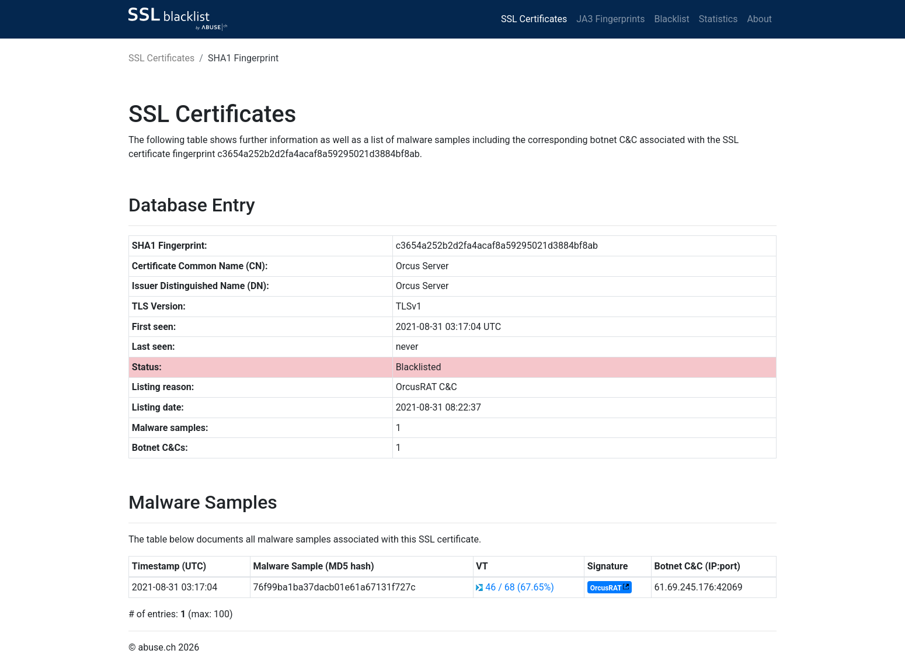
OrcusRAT (606, 588)
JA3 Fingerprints (610, 19)
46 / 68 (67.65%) (519, 587)
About (759, 19)
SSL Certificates (534, 19)
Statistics (718, 19)
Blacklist (671, 19)
